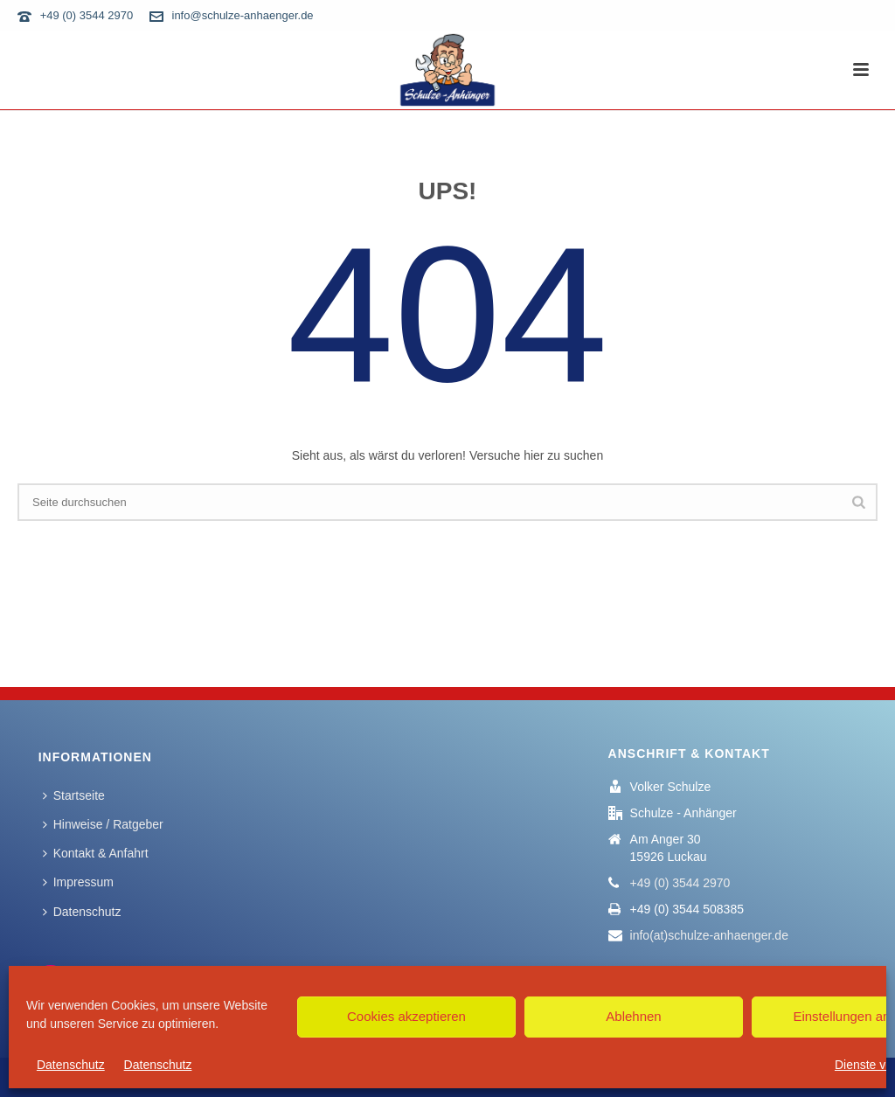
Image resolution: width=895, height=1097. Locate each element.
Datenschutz (71, 1065)
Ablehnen (633, 1016)
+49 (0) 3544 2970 (87, 15)
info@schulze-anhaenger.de (243, 15)
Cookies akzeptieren (406, 1016)
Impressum (78, 882)
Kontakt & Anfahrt (96, 853)
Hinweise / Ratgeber (103, 824)
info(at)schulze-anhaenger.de (709, 935)
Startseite (74, 795)
